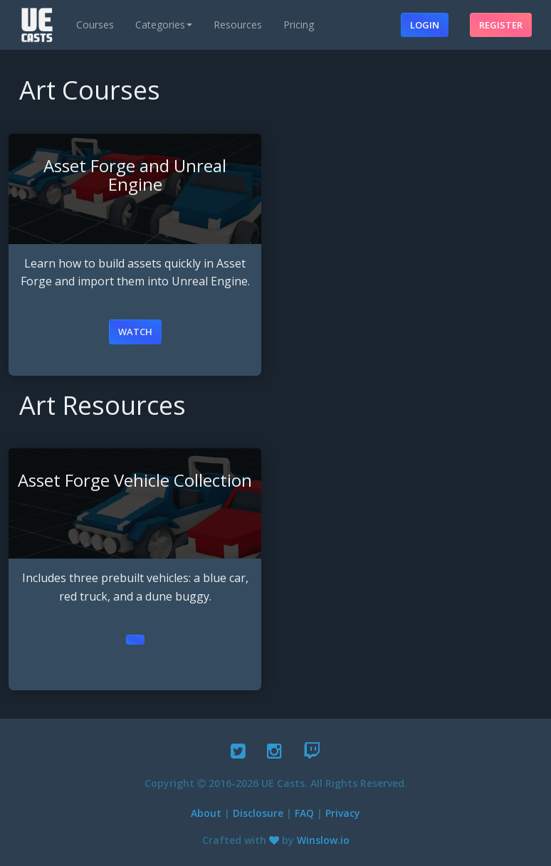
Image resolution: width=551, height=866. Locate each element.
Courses (95, 24)
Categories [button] (163, 24)
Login (424, 25)
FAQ (304, 813)
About (206, 813)
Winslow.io (323, 840)
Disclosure (258, 813)
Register (501, 25)
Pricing (298, 24)
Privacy (342, 813)
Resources (238, 24)
